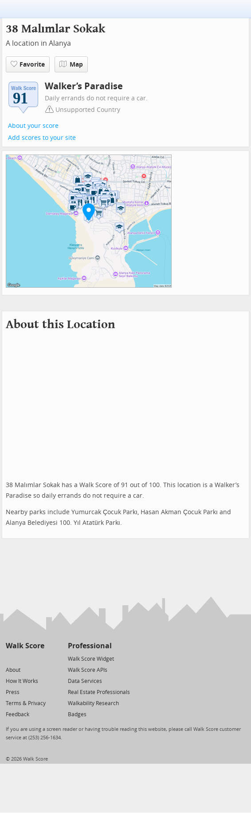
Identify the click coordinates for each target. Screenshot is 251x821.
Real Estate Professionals (99, 692)
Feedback (17, 714)
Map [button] (71, 64)
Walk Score (25, 646)
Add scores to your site (42, 138)
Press (13, 692)
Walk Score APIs (87, 670)
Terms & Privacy (26, 703)
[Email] (38, 658)
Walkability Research (93, 703)
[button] (88, 211)
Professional (90, 646)
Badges (77, 714)
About (13, 670)
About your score (33, 126)
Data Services (85, 681)
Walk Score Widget (91, 659)
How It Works (22, 681)
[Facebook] (25, 658)
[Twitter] (11, 658)
